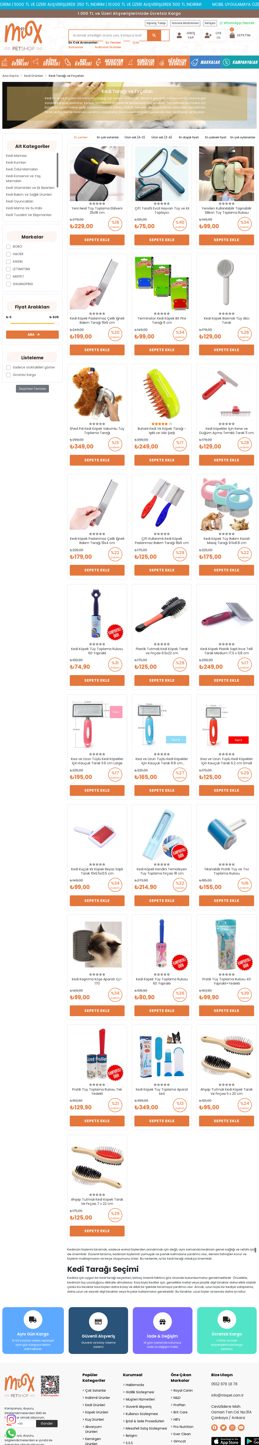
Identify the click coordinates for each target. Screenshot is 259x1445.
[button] (240, 35)
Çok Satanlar (95, 1388)
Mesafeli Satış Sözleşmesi (142, 1426)
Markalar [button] (210, 62)
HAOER (18, 254)
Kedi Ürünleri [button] (19, 62)
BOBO (17, 246)
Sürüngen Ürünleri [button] (177, 62)
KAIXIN (17, 261)
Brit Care (181, 1410)
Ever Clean (182, 1432)
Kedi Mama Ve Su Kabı (24, 208)
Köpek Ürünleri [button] (51, 62)
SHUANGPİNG (23, 284)
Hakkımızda (135, 1383)
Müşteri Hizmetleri (140, 1397)
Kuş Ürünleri (94, 1418)
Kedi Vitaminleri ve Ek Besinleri (30, 187)
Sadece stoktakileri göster (34, 367)
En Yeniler (113, 42)
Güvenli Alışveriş (139, 1405)
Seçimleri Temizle (32, 388)
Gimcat (180, 1439)
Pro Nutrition (183, 1425)
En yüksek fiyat (215, 137)
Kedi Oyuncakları (19, 201)
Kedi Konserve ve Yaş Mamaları (23, 178)
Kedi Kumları (16, 162)
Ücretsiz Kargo (24, 374)
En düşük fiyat (189, 137)
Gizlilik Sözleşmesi (140, 1390)
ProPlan (179, 1403)
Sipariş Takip (156, 23)
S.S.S (129, 1441)
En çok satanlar (108, 137)
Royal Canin (183, 1388)
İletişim (210, 23)
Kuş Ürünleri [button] (83, 62)
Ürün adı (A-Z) (135, 137)
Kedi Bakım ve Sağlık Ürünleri (29, 194)
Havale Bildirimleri (185, 23)
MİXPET (18, 276)
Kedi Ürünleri (95, 1403)
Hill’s (177, 1418)
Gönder (47, 1422)
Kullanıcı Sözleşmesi (142, 1412)
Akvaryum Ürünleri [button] (114, 62)
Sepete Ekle (97, 240)
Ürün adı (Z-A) (162, 137)
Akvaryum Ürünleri (93, 1427)
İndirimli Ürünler (108, 47)
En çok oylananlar (242, 137)
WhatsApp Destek (237, 23)
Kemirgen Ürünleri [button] (146, 62)
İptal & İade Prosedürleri (142, 1419)
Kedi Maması (16, 155)
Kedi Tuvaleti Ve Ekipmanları (29, 215)
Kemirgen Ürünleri (93, 1440)
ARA (34, 334)
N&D (177, 1396)
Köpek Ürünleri (96, 1410)
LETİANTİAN (21, 269)
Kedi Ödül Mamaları (22, 169)
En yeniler (81, 137)
